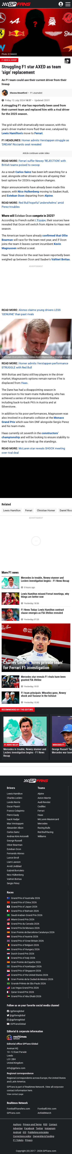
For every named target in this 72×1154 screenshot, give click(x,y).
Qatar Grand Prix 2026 (20, 992)
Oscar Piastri (13, 806)
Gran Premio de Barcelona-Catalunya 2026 (30, 932)
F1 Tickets (18, 1140)
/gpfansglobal (15, 1011)
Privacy (29, 1140)
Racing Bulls (44, 827)
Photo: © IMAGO (9, 54)
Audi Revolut (44, 802)
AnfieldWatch (44, 1113)
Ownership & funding (43, 1136)
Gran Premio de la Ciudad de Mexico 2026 (30, 979)
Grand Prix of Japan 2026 (22, 906)
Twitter (39, 1128)
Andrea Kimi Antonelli (17, 836)
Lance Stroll (13, 857)
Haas (24, 383)
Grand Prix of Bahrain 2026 (23, 911)
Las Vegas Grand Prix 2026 (23, 987)
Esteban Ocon (16, 195)
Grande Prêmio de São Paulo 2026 (26, 983)
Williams (42, 836)
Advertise (18, 1128)
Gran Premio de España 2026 (24, 962)
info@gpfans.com (16, 1068)
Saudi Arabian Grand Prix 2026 (24, 915)
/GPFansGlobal (16, 1024)
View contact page (15, 1094)
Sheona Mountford (19, 93)
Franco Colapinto (15, 810)
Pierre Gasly (13, 815)
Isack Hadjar (13, 819)
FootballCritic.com (47, 1108)
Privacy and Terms (32, 1124)
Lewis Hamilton (11, 510)
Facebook (29, 1128)
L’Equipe (40, 220)
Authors (17, 1124)
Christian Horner (46, 510)
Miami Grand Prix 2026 (20, 919)
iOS (24, 1132)
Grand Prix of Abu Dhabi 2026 (24, 996)
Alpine (49, 195)
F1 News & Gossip (9, 60)
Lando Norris (13, 802)
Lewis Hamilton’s (12, 133)
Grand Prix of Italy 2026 (21, 958)
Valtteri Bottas (60, 259)
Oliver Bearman (14, 845)
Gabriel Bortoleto (15, 870)
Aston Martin (44, 798)
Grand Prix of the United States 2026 (27, 975)
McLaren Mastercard (48, 819)
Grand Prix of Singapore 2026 (24, 970)
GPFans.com (13, 1113)
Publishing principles (38, 1132)
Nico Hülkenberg (15, 874)
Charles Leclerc (14, 798)
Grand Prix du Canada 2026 (23, 923)
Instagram (50, 1128)
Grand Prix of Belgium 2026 (23, 945)
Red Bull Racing (45, 832)
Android (17, 1132)
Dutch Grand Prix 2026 (20, 953)
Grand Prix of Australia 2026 (23, 898)
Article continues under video (36, 153)
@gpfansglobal (16, 1015)
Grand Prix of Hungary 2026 (23, 949)
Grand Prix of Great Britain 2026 (25, 940)
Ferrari (38, 133)
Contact (53, 1124)
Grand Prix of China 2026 (22, 902)
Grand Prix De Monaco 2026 (23, 928)
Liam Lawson (14, 862)
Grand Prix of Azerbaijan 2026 (24, 966)
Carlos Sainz (23, 172)
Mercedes (42, 823)
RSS (45, 1124)
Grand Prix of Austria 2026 (22, 936)
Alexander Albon (15, 827)
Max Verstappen (15, 823)
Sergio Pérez (13, 883)
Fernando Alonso (15, 853)
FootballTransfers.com (18, 1108)
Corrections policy (22, 1136)
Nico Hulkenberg (28, 191)
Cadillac (42, 806)
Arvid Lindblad (14, 866)
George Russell (14, 840)
